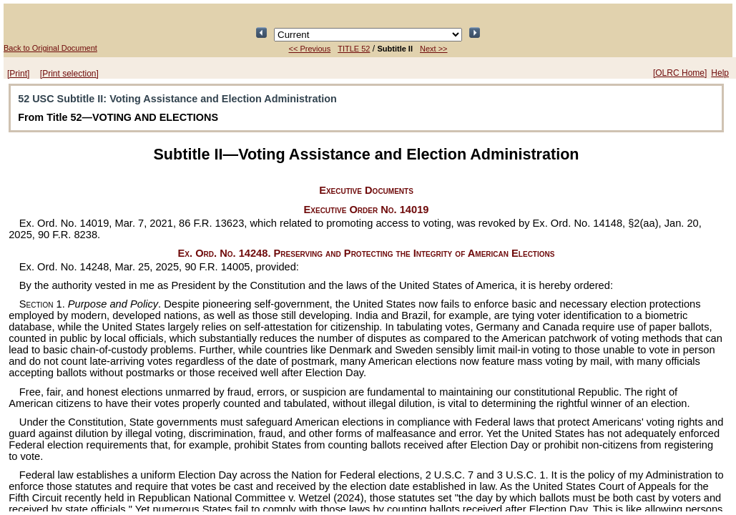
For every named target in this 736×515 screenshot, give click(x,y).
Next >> (434, 48)
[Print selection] (69, 74)
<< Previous (309, 48)
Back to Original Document (50, 48)
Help (720, 73)
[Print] (18, 74)
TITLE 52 (354, 48)
